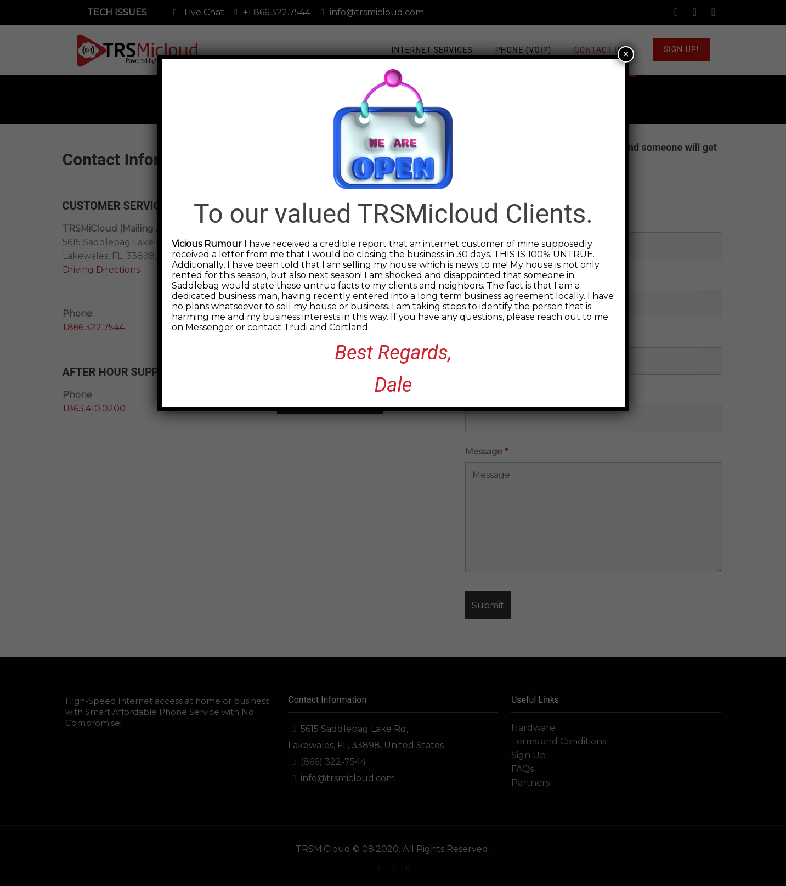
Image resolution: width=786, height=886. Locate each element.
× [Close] (626, 54)
